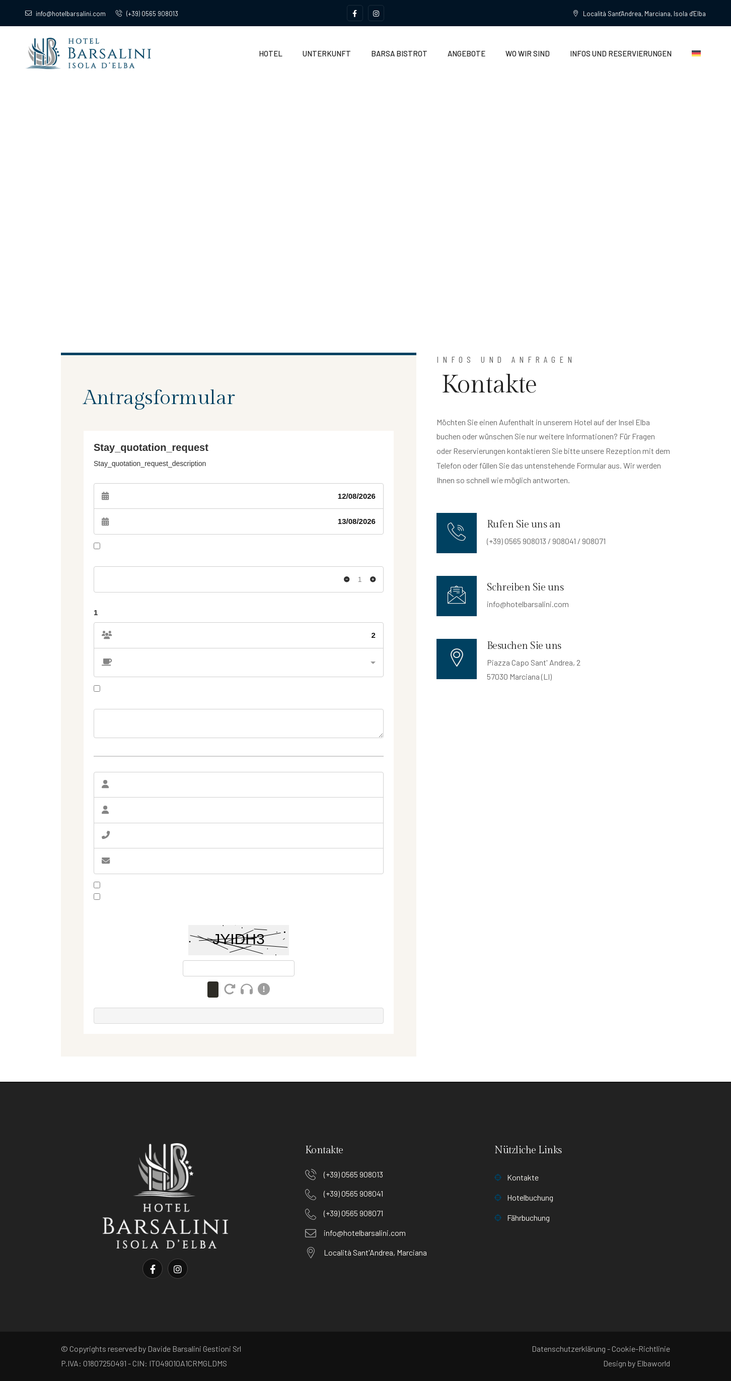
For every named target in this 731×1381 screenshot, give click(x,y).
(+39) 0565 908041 (353, 1193)
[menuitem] (696, 53)
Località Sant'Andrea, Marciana (375, 1252)
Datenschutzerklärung (569, 1348)
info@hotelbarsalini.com (65, 14)
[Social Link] (355, 13)
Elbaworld (653, 1363)
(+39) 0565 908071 (353, 1213)
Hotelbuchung (523, 1197)
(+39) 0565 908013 (147, 14)
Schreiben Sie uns (525, 587)
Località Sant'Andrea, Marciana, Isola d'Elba (639, 14)
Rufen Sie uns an (524, 524)
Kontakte (516, 1177)
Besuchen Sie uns (524, 646)
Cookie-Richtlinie (641, 1348)
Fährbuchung (522, 1217)
